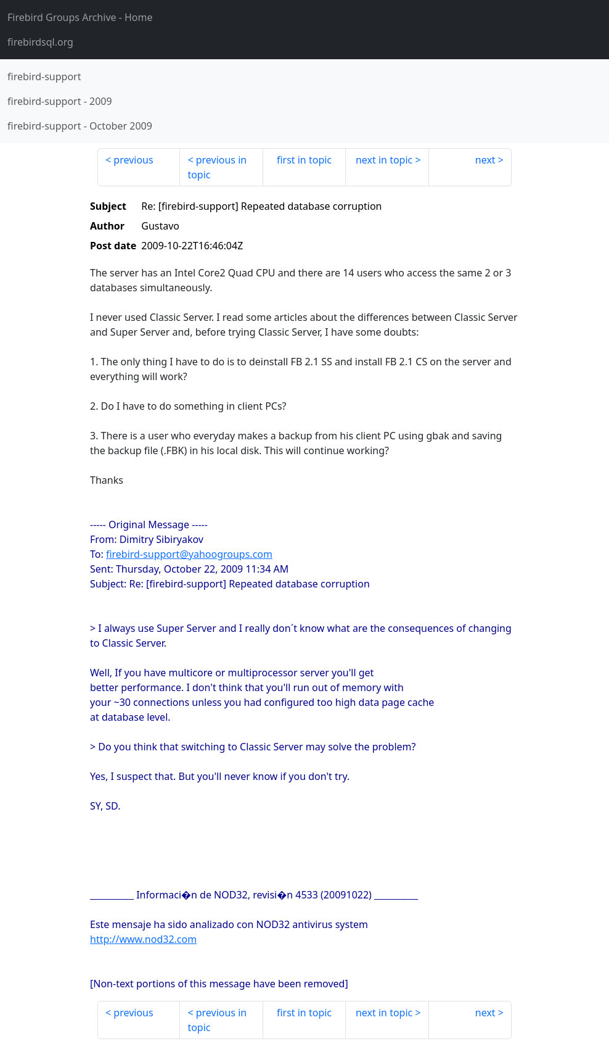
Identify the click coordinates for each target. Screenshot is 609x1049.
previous (133, 160)
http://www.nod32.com (143, 939)
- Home (80, 17)
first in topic (304, 160)
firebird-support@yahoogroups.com (189, 554)
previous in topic (217, 167)
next (485, 160)
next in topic (384, 160)
